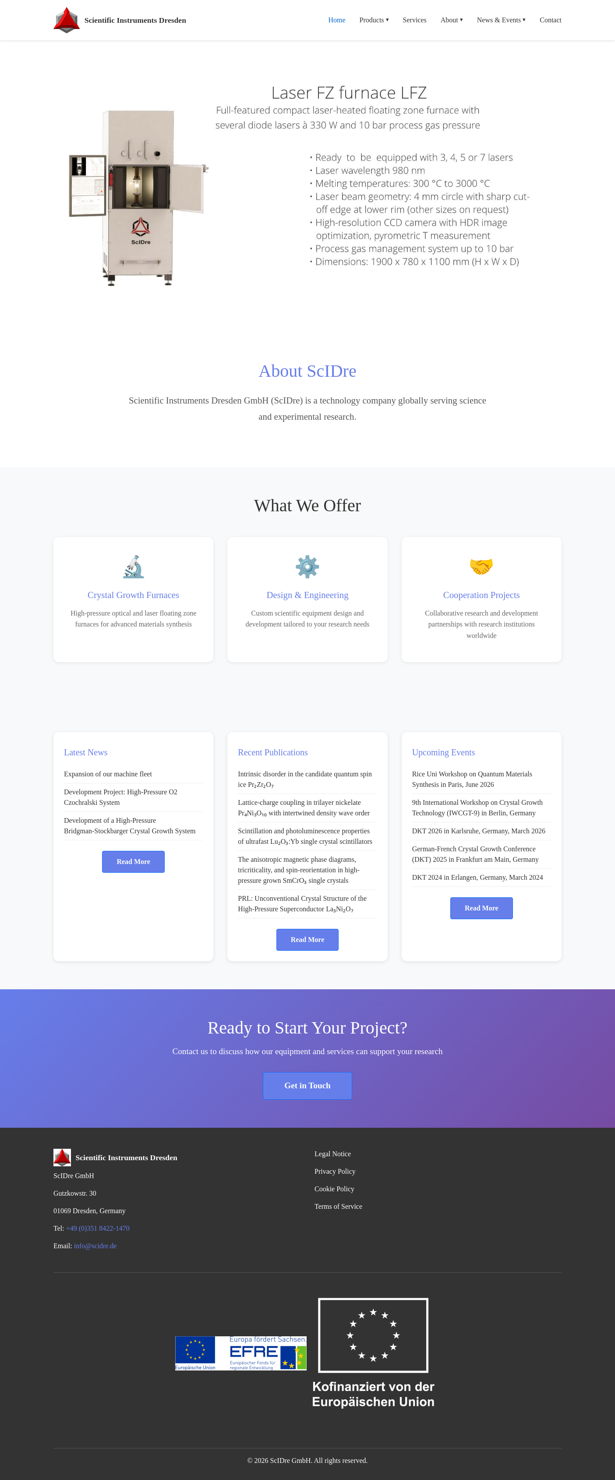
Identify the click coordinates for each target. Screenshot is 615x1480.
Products (374, 20)
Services (415, 20)
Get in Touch (307, 1085)
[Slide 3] (291, 313)
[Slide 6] (339, 313)
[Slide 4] (307, 313)
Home (336, 20)
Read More (133, 861)
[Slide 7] (354, 313)
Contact (551, 20)
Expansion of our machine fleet (108, 774)
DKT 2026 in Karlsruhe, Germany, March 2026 (478, 831)
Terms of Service (338, 1206)
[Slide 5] (323, 313)
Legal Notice (333, 1154)
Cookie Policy (334, 1189)
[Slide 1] (260, 313)
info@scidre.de (95, 1246)
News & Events (501, 20)
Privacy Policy (335, 1171)
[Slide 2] (276, 313)
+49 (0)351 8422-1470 (98, 1228)
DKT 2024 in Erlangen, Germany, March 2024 (477, 877)
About (452, 20)
